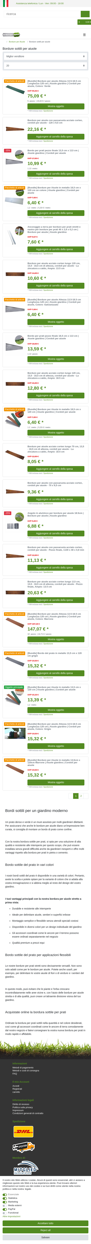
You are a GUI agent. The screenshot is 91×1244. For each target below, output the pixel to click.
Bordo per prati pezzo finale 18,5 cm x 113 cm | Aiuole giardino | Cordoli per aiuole (53, 336)
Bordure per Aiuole (16, 41)
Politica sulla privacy (23, 1107)
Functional (13, 1212)
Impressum (18, 1110)
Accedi (16, 1085)
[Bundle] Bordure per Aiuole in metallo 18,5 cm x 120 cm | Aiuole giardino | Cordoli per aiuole (54, 410)
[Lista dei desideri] (75, 21)
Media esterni (15, 1205)
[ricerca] (42, 13)
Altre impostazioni (11, 1216)
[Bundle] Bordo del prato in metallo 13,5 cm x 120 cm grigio (54, 654)
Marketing (13, 1201)
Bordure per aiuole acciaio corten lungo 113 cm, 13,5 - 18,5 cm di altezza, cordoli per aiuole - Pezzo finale (54, 584)
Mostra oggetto (56, 105)
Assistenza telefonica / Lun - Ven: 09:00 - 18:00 (37, 3)
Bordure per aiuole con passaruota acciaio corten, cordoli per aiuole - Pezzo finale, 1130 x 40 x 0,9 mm (55, 548)
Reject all (45, 1230)
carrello (16, 1091)
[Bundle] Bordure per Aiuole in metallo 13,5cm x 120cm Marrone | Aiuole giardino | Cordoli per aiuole (53, 762)
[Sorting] (45, 56)
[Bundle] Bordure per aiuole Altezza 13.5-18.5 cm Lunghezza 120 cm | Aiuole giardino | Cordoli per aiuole (54, 83)
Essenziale (13, 1194)
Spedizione (48, 110)
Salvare (45, 1237)
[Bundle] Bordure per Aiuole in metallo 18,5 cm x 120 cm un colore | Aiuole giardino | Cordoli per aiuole (54, 190)
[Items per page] (45, 65)
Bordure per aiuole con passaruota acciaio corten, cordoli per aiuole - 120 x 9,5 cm (54, 121)
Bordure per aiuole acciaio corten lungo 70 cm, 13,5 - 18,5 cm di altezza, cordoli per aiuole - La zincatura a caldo (55, 449)
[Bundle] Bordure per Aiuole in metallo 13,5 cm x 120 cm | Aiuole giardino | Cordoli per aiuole (54, 688)
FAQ (15, 1073)
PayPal (11, 1209)
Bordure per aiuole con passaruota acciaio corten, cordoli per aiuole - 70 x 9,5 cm (54, 483)
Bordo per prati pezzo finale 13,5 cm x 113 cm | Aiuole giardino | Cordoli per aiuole (53, 151)
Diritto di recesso (21, 1104)
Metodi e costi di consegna (26, 1070)
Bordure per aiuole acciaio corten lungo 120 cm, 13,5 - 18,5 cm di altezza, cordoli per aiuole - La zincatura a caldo (53, 265)
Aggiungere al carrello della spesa (59, 136)
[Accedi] (4, 21)
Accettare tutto (45, 1223)
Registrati (17, 1088)
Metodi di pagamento (23, 1067)
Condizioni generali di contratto (28, 1113)
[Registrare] (11, 21)
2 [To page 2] (81, 795)
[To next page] (86, 796)
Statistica (12, 1198)
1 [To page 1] (76, 795)
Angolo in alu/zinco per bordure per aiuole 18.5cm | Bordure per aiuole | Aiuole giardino (55, 514)
